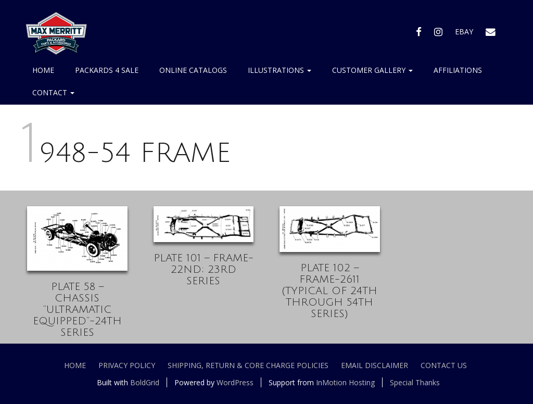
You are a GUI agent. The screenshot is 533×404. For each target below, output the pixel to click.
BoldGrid (144, 382)
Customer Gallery (372, 70)
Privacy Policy (126, 365)
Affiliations (458, 70)
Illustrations (279, 70)
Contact (53, 92)
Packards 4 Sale (106, 70)
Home (43, 70)
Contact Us (444, 365)
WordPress (235, 382)
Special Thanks (415, 382)
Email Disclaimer (374, 365)
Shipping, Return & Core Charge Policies (248, 365)
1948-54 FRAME (126, 153)
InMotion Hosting (345, 382)
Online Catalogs (193, 70)
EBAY (464, 31)
